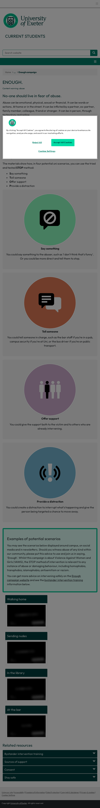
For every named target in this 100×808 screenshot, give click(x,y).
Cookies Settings (46, 151)
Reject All (37, 142)
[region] (50, 137)
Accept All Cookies (63, 142)
